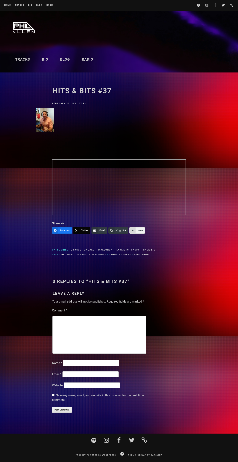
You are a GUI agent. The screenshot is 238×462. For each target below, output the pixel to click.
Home (7, 5)
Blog (39, 5)
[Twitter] (81, 230)
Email (56, 374)
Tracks (19, 5)
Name (57, 363)
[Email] (99, 230)
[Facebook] (62, 230)
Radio (50, 5)
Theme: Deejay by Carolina (145, 455)
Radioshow (141, 254)
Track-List (149, 249)
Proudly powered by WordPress (95, 455)
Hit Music (68, 254)
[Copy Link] (118, 230)
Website (57, 385)
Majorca (83, 254)
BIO (30, 5)
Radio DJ (125, 254)
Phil (86, 103)
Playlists (122, 249)
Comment (59, 310)
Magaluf (90, 249)
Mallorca (105, 249)
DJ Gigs (76, 249)
